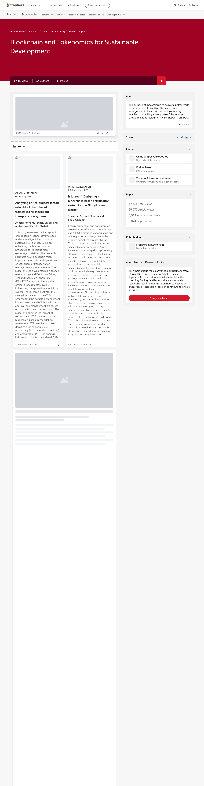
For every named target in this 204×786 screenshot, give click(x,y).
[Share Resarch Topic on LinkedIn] (186, 137)
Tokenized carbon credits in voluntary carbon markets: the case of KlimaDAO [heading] (56, 380)
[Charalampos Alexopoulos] (159, 158)
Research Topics (77, 31)
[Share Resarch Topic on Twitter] (177, 137)
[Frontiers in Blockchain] (159, 246)
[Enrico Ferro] (159, 169)
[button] (42, 80)
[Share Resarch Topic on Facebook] (182, 137)
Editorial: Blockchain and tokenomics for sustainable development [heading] (51, 112)
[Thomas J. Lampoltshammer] (159, 180)
